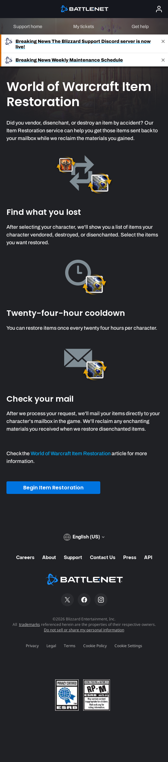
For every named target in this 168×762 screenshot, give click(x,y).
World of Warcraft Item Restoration (71, 453)
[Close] (163, 44)
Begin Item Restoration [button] (53, 487)
